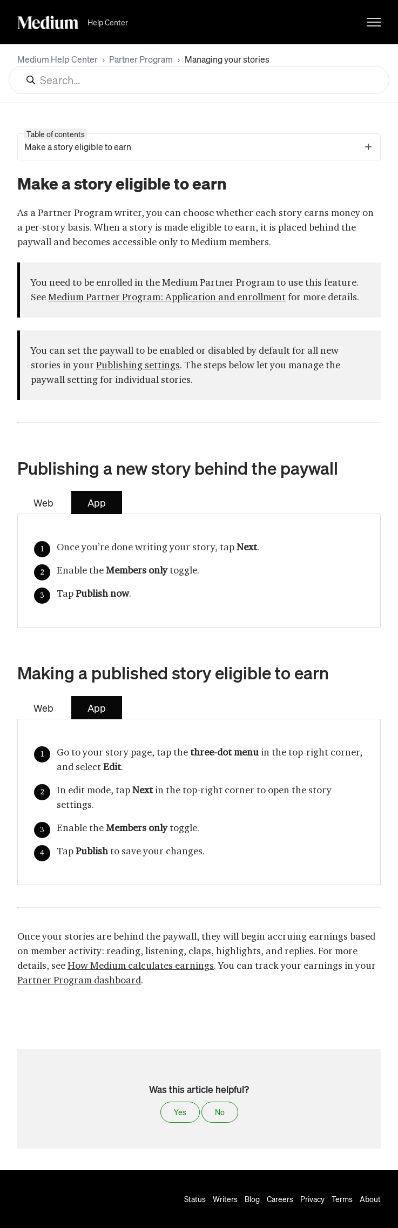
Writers (225, 1199)
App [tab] (96, 502)
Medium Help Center (57, 59)
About (370, 1199)
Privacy (312, 1199)
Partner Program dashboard (79, 980)
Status (195, 1199)
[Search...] (199, 79)
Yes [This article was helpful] (180, 1112)
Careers (280, 1199)
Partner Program (141, 59)
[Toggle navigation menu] (373, 22)
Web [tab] (43, 502)
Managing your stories (227, 59)
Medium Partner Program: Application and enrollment (167, 297)
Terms (342, 1199)
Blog (252, 1199)
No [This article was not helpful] (220, 1112)
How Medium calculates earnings (141, 965)
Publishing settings (138, 365)
